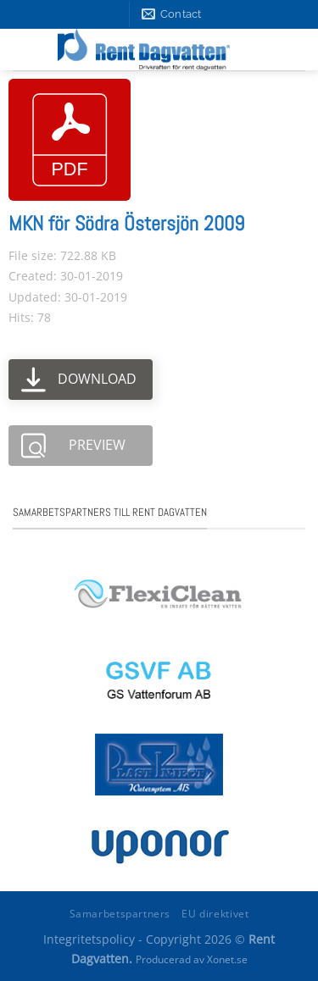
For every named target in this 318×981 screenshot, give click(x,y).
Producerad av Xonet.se (192, 959)
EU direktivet (214, 913)
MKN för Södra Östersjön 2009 (126, 223)
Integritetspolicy (89, 939)
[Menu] (290, 50)
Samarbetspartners (120, 913)
